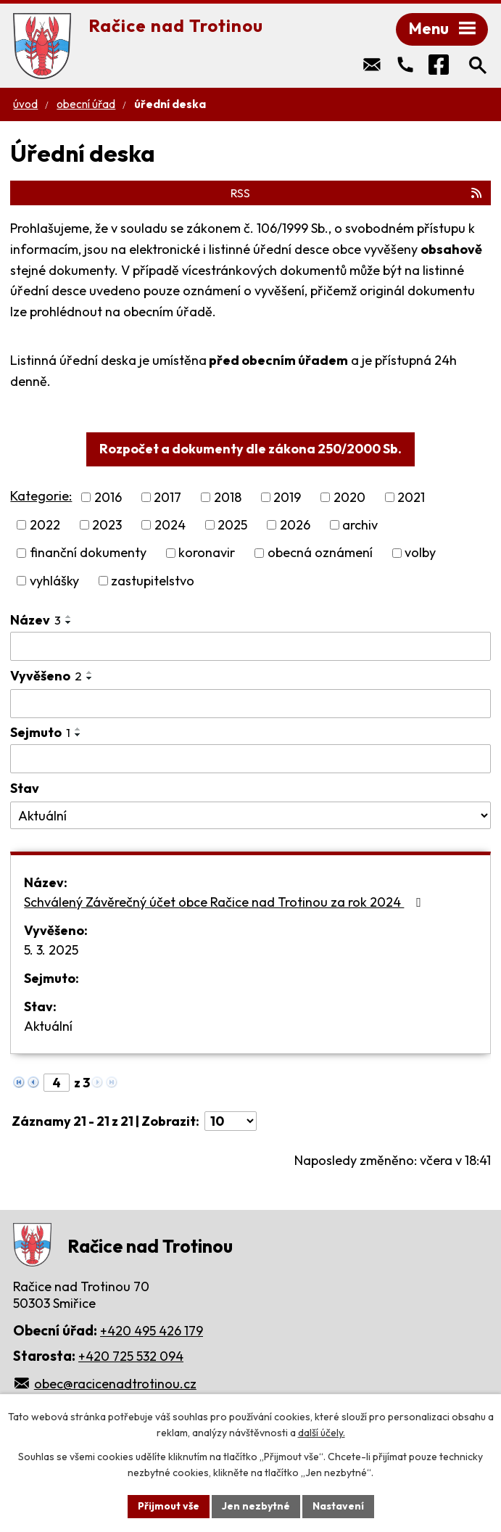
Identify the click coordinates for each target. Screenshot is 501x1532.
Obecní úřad (86, 104)
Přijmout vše (168, 1505)
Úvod (25, 104)
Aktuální (48, 1026)
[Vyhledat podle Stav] (250, 815)
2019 (287, 497)
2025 (232, 524)
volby (420, 553)
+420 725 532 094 (130, 1356)
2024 (170, 524)
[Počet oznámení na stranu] (230, 1121)
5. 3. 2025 (51, 950)
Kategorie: (41, 495)
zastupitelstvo (152, 580)
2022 (45, 524)
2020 (349, 497)
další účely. (321, 1433)
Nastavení (338, 1505)
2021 (411, 497)
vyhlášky (54, 580)
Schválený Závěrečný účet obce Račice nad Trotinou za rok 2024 (225, 902)
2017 (167, 497)
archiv (360, 524)
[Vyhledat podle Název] (250, 646)
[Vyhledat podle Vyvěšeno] (250, 703)
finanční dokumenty (88, 553)
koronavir (206, 553)
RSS (357, 193)
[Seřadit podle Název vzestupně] (69, 616)
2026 (295, 524)
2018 (227, 497)
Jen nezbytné (256, 1505)
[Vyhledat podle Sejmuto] (250, 758)
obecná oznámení (320, 553)
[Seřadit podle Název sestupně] (69, 622)
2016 (108, 497)
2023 (107, 524)
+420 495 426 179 (151, 1330)
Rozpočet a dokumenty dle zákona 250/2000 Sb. (250, 448)
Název (35, 619)
